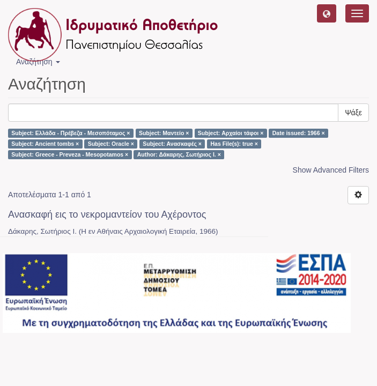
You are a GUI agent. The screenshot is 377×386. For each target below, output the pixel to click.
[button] (326, 13)
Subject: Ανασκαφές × (172, 143)
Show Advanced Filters (331, 170)
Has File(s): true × (233, 143)
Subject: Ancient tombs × (45, 143)
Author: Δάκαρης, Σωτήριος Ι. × (179, 154)
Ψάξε (353, 112)
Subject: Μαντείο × (164, 133)
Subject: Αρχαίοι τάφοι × (230, 133)
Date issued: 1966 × (298, 133)
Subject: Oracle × (111, 143)
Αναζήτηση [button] (38, 61)
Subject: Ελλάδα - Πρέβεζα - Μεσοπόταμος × (70, 133)
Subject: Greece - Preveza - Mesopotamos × (69, 154)
